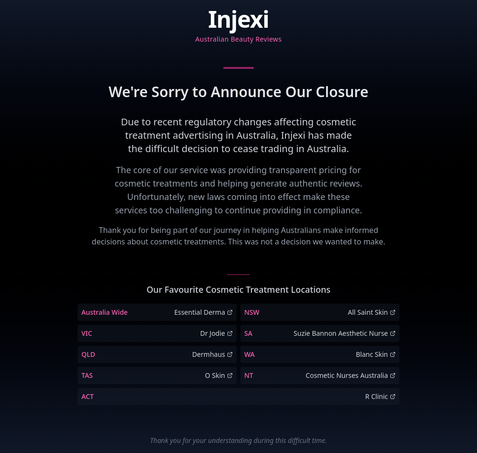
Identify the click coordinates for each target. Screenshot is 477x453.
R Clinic (380, 396)
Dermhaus (212, 354)
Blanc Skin (376, 354)
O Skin (219, 375)
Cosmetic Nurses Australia (351, 375)
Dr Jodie (216, 333)
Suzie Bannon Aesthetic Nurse (345, 333)
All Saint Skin (372, 312)
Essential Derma (203, 312)
